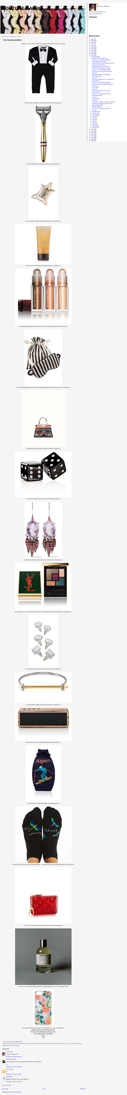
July (93, 118)
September (95, 114)
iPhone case (54, 1043)
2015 (92, 129)
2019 (92, 50)
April (93, 123)
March (94, 124)
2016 (92, 55)
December (95, 56)
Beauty (8, 1076)
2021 (92, 47)
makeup (79, 1043)
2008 (92, 140)
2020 (92, 48)
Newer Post (5, 1089)
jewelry (59, 1043)
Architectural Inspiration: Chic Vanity (101, 68)
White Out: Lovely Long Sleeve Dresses (102, 71)
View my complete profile (95, 13)
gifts (46, 1043)
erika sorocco (9, 1059)
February (94, 126)
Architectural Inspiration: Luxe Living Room (103, 79)
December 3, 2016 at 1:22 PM (13, 1081)
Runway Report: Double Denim (100, 58)
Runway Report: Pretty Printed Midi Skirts (102, 84)
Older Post (82, 1089)
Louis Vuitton (74, 1043)
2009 (92, 139)
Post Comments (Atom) (15, 1092)
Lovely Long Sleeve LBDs (98, 64)
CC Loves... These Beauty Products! (101, 60)
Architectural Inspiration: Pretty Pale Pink (102, 103)
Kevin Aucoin (64, 1043)
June (93, 119)
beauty (13, 1043)
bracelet (17, 1043)
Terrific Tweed (95, 87)
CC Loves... (95, 73)
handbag (49, 1043)
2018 (92, 52)
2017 (92, 53)
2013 (92, 132)
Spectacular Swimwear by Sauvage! (101, 74)
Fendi (38, 1043)
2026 (92, 39)
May (93, 121)
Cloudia (8, 1051)
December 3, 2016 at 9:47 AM (13, 1066)
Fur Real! (94, 110)
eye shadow (33, 1043)
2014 (92, 131)
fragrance (42, 1043)
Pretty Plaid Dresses (97, 95)
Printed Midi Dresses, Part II (99, 61)
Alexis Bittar (9, 1043)
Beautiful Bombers (96, 106)
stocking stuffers (5, 1045)
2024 (92, 42)
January (94, 127)
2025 (92, 40)
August (94, 116)
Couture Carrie (22, 8)
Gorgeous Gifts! (96, 98)
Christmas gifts (23, 1043)
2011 (92, 135)
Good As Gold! (95, 92)
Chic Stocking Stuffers (97, 105)
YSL (19, 1045)
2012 (92, 134)
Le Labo (69, 1043)
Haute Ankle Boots (96, 76)
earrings (29, 1043)
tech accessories (13, 1045)
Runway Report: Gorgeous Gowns (100, 66)
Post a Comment (6, 1085)
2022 (92, 45)
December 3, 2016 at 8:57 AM (13, 1056)
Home (44, 1089)
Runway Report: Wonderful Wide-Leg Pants (103, 63)
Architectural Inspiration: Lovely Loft (101, 90)
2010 (92, 137)
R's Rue (8, 1069)
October (94, 113)
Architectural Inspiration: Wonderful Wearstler (103, 102)
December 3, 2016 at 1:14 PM (13, 1074)
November (95, 111)
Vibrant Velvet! (95, 81)
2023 (92, 43)
